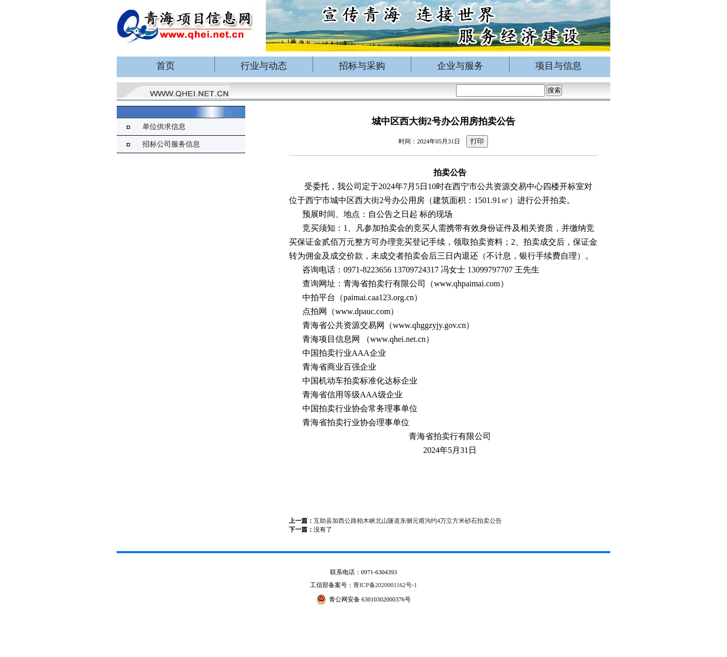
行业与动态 (264, 66)
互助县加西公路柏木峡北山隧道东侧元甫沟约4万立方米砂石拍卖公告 (408, 520)
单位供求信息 (164, 127)
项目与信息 (558, 66)
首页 (165, 66)
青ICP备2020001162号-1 (385, 585)
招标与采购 (362, 66)
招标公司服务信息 (171, 144)
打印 (477, 141)
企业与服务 (460, 66)
